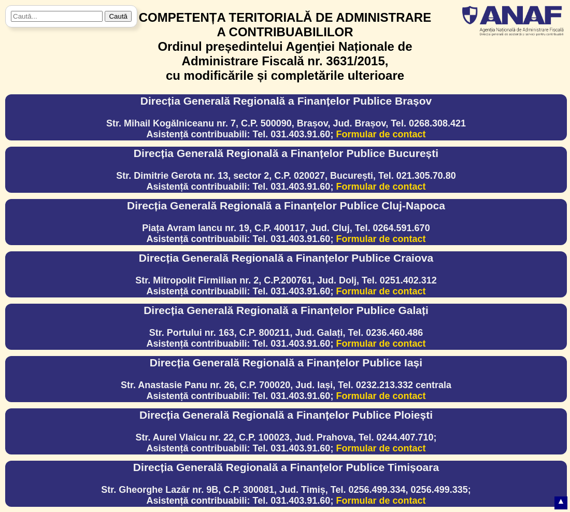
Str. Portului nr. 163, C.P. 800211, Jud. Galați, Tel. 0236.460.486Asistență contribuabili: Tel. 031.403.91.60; (286, 326)
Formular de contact (380, 134)
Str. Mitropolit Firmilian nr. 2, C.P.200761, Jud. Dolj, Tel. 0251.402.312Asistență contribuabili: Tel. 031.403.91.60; (286, 274)
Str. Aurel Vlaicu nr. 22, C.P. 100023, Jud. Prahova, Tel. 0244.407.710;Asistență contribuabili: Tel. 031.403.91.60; (286, 431)
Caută (118, 16)
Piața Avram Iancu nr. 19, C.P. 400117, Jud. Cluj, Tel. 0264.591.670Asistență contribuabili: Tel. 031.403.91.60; (286, 222)
